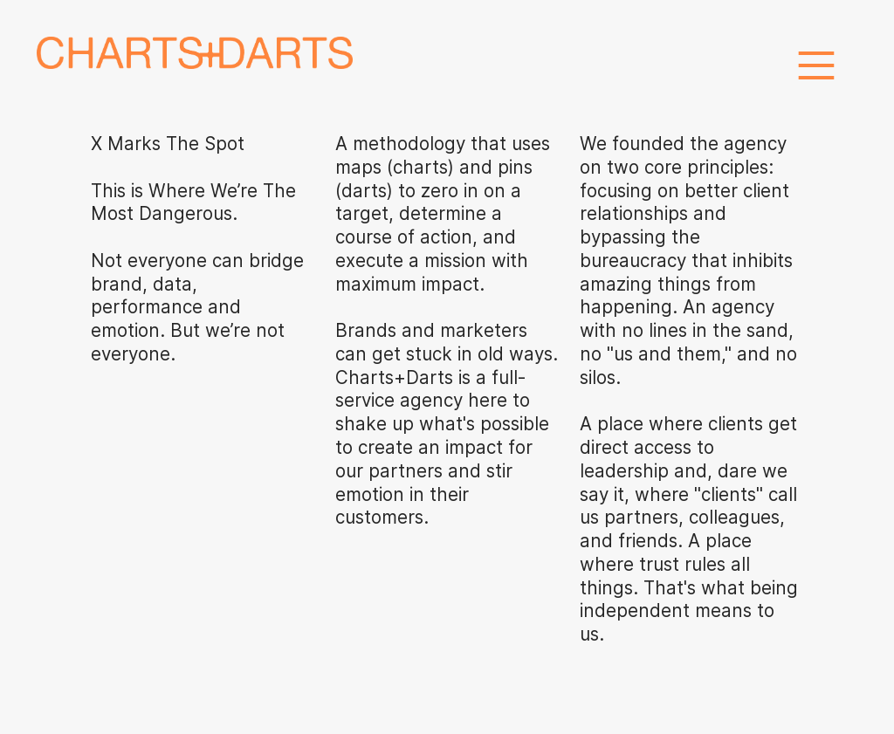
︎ (816, 66)
